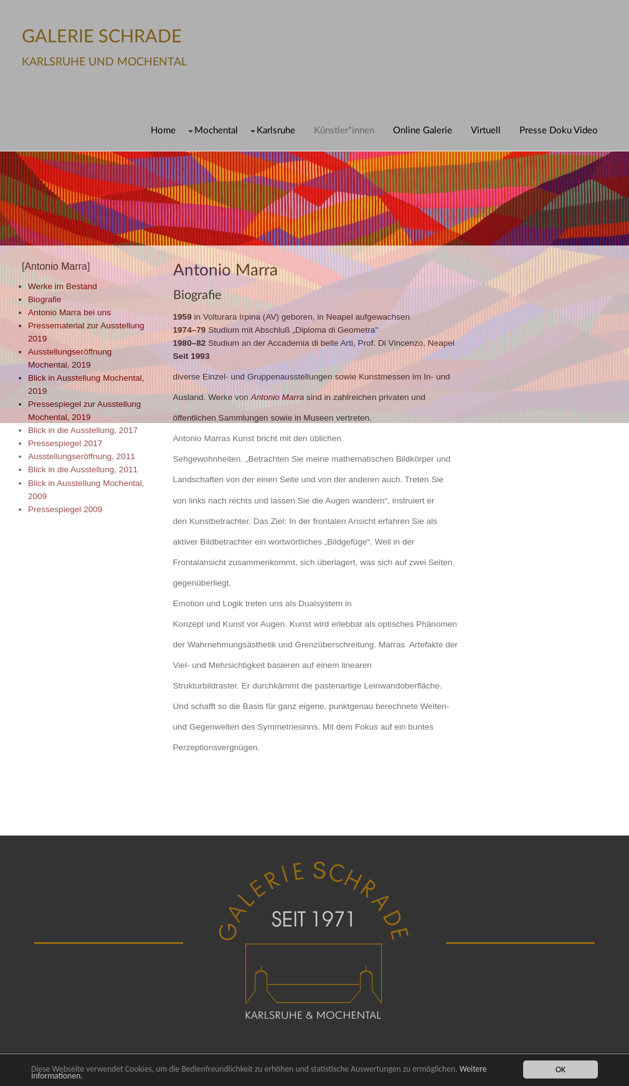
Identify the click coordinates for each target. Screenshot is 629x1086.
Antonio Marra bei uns (69, 312)
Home (163, 130)
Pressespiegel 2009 (65, 509)
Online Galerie (422, 130)
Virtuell (486, 130)
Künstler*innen (344, 130)
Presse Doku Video (558, 130)
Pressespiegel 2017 (65, 443)
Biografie (45, 299)
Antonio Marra (277, 397)
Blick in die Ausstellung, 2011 (83, 469)
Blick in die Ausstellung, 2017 (83, 430)
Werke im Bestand (62, 286)
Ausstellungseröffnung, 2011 (81, 456)
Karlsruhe (276, 130)
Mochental (216, 130)
